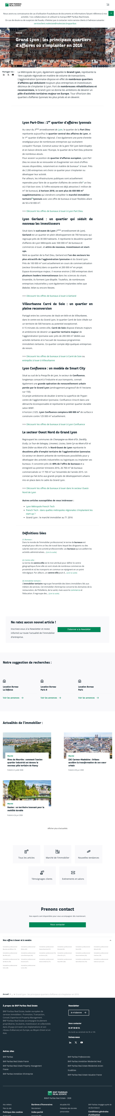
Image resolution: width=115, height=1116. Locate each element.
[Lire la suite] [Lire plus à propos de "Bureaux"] (51, 552)
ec (52, 506)
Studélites (72, 1070)
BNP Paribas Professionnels (79, 1057)
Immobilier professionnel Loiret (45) (28, 967)
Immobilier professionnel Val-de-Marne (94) (11, 960)
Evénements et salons (73, 878)
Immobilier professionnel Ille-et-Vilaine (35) (47, 954)
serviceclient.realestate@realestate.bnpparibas (55, 23)
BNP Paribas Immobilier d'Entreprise (18, 1074)
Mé (33, 506)
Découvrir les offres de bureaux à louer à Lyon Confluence (56, 424)
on (29, 506)
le (41, 506)
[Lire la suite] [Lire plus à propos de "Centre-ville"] (72, 573)
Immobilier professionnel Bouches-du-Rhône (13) (10, 948)
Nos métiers (7, 1105)
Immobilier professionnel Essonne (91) (28, 960)
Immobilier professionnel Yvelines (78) (101, 954)
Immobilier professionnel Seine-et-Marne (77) (46, 960)
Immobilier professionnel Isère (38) (10, 967)
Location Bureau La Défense (10, 688)
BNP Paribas (8, 1057)
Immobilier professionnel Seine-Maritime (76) (83, 960)
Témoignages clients (42, 878)
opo (38, 506)
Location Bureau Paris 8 (48, 688)
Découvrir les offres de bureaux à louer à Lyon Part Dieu (55, 211)
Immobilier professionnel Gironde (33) (64, 948)
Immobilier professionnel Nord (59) (83, 948)
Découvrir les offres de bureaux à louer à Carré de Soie (54, 356)
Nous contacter (57, 925)
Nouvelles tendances (88, 857)
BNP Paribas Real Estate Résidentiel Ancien (85, 1066)
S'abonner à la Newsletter (79, 630)
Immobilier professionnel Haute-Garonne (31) (46, 948)
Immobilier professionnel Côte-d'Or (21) (64, 954)
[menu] (108, 4)
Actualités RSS (65, 1105)
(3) (23, 581)
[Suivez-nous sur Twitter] (76, 1042)
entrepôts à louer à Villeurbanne (38, 360)
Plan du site (7, 1108)
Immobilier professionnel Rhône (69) (28, 948)
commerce (75, 590)
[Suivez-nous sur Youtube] (81, 1042)
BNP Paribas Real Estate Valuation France (85, 1075)
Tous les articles (26, 857)
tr (35, 506)
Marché (19, 33)
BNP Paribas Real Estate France (16, 1062)
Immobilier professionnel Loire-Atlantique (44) (28, 954)
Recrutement (36, 1108)
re (44, 506)
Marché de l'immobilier (57, 857)
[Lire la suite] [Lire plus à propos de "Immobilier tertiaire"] (54, 593)
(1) (23, 539)
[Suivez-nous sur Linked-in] (70, 1042)
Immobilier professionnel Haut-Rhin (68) (64, 960)
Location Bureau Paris (86, 688)
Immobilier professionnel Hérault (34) (101, 948)
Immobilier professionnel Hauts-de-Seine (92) (83, 954)
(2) (23, 560)
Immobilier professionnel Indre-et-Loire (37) (101, 960)
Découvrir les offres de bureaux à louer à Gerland (51, 295)
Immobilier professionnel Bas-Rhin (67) (10, 954)
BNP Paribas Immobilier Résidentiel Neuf (84, 1062)
